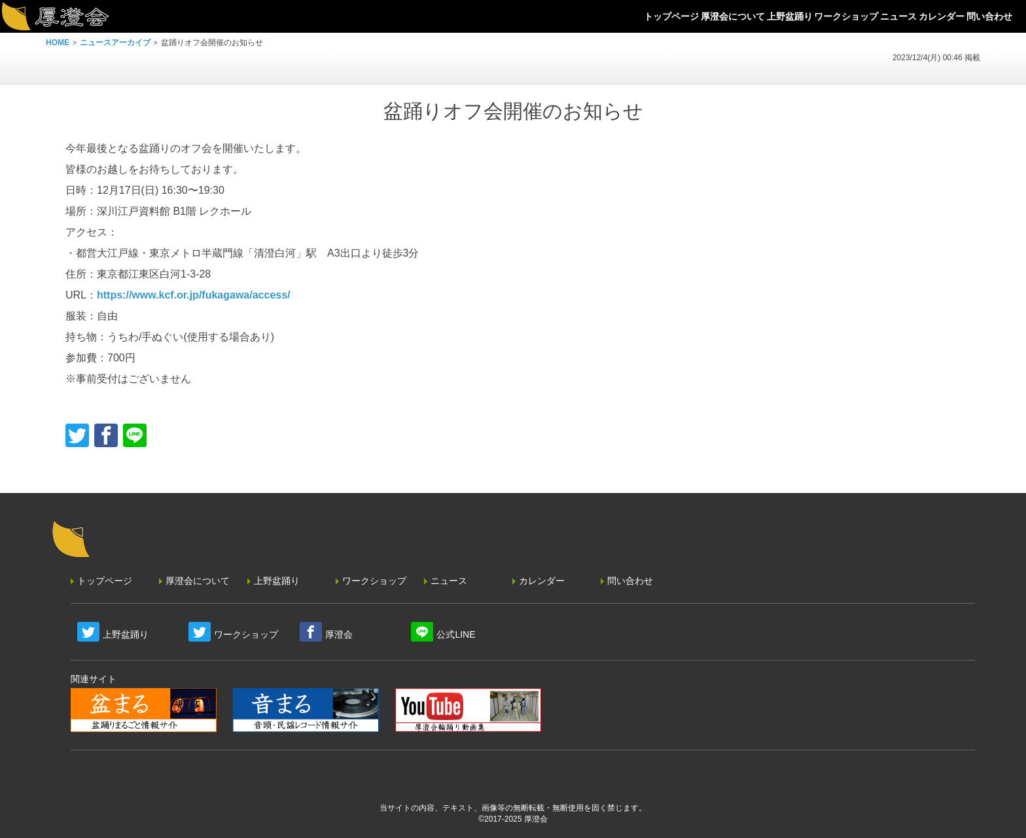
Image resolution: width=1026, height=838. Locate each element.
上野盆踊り (277, 580)
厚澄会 (339, 634)
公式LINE (455, 634)
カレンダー (542, 580)
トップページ (104, 580)
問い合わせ (630, 580)
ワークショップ (374, 580)
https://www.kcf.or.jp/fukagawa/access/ (194, 295)
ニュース (449, 580)
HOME (57, 42)
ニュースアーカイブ (115, 42)
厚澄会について (198, 580)
